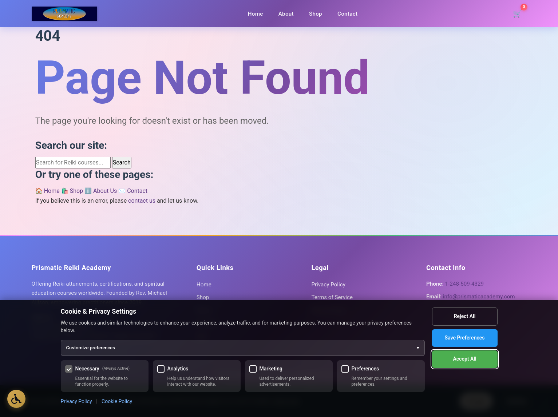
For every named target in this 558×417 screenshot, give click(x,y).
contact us (141, 200)
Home (255, 14)
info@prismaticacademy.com (479, 296)
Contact (347, 14)
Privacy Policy (328, 284)
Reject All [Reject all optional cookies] (465, 316)
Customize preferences (242, 348)
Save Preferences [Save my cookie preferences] (465, 338)
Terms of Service (332, 297)
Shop (315, 14)
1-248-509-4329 (464, 284)
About (286, 14)
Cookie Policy (117, 401)
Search (122, 162)
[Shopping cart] (517, 13)
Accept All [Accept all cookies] (464, 359)
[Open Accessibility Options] (16, 399)
